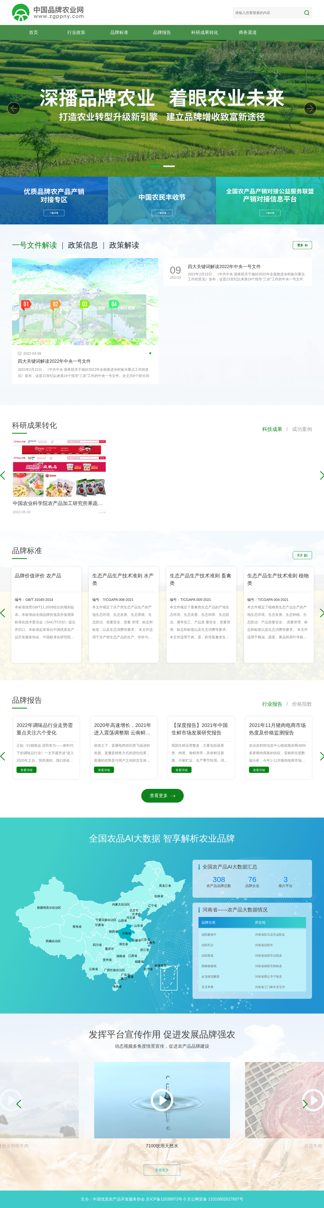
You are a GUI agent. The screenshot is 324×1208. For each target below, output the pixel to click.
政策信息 (83, 245)
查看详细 (26, 770)
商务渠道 (248, 32)
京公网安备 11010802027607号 (215, 1199)
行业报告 (272, 704)
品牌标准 (119, 32)
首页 (33, 32)
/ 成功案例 (297, 429)
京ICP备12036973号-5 (166, 1199)
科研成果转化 (204, 32)
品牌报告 (162, 32)
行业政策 (76, 32)
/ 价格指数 (297, 704)
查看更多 (162, 795)
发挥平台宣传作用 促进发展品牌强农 (162, 1034)
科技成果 (272, 429)
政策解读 (124, 245)
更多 (302, 245)
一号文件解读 (34, 245)
